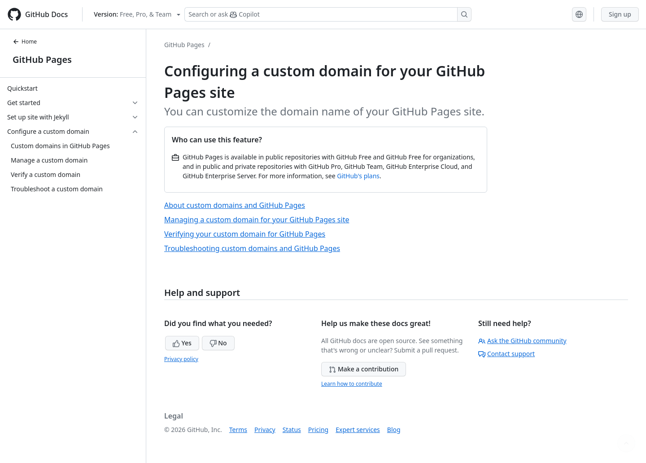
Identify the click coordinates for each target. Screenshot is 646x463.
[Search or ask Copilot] (327, 14)
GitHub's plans (358, 176)
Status (292, 429)
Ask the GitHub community (522, 340)
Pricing (318, 429)
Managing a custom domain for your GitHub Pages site (256, 220)
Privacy (264, 429)
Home (25, 41)
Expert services (358, 429)
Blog (394, 429)
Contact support (506, 353)
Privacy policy (181, 359)
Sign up (620, 14)
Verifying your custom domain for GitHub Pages (244, 234)
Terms (238, 429)
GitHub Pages (42, 59)
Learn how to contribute (351, 384)
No (218, 343)
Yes (182, 343)
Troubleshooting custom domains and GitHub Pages (252, 248)
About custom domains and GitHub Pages (234, 205)
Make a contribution (363, 369)
